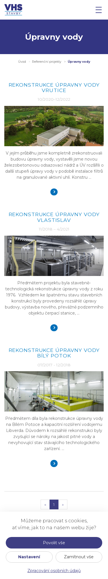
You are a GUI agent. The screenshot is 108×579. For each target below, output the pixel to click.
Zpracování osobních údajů (54, 570)
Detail (54, 192)
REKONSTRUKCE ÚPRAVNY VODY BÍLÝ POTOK (54, 353)
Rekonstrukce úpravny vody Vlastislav (54, 217)
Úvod (22, 62)
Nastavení (29, 556)
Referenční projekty (46, 62)
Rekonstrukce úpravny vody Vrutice (54, 87)
